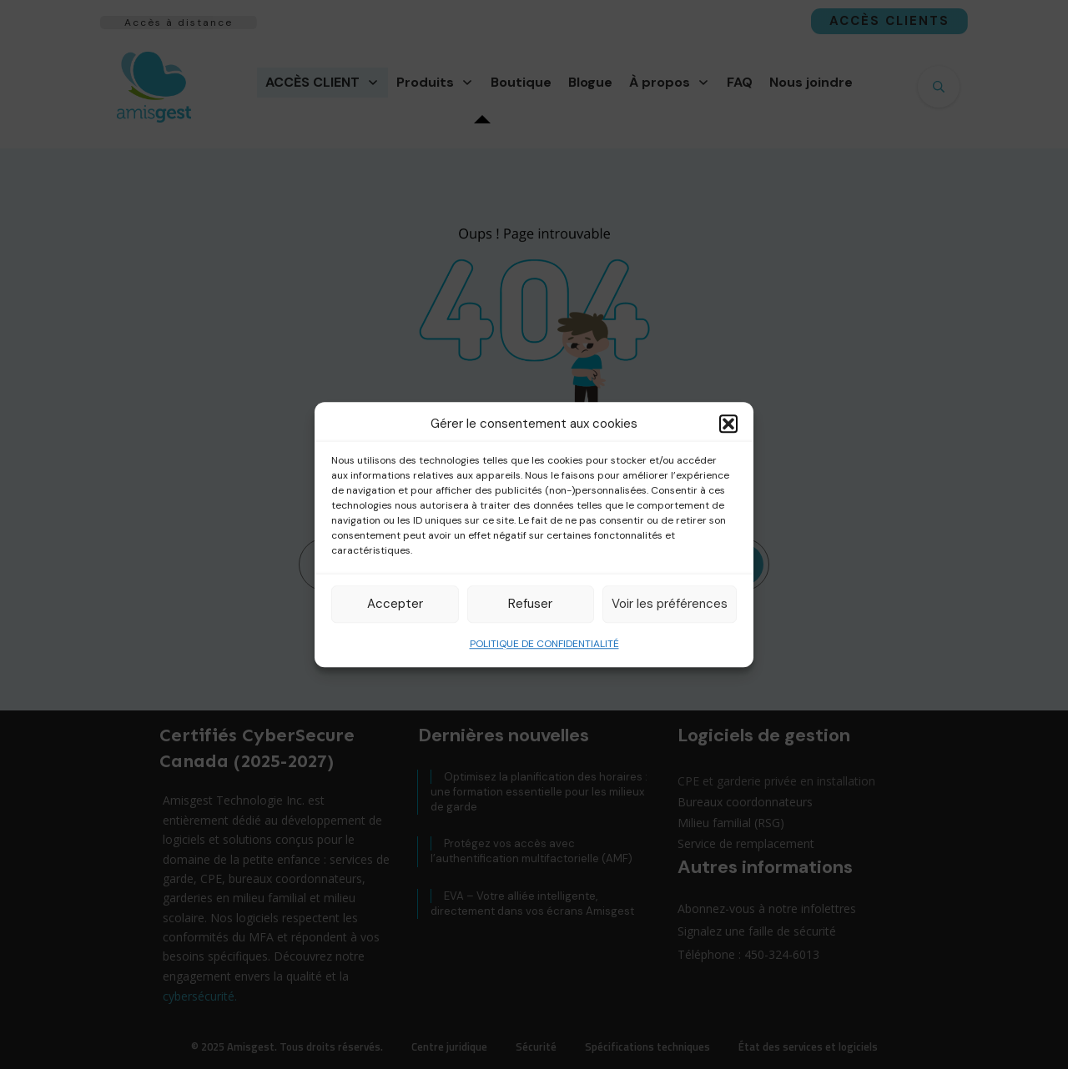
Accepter (395, 603)
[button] (728, 424)
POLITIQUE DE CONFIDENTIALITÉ (544, 643)
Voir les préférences (670, 603)
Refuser (530, 603)
